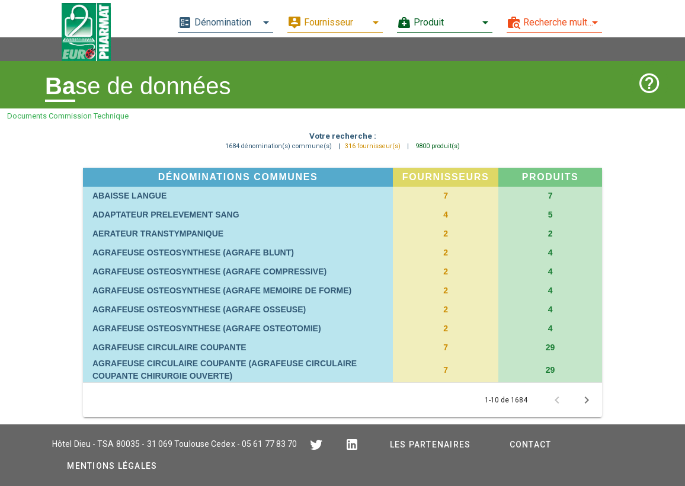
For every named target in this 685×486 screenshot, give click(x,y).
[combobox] (225, 22)
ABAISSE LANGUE (129, 195)
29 (550, 347)
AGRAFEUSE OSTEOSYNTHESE (193, 252)
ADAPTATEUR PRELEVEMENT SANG (165, 214)
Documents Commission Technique (68, 115)
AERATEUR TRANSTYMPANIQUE (157, 233)
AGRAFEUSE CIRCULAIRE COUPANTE (169, 347)
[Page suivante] (586, 400)
